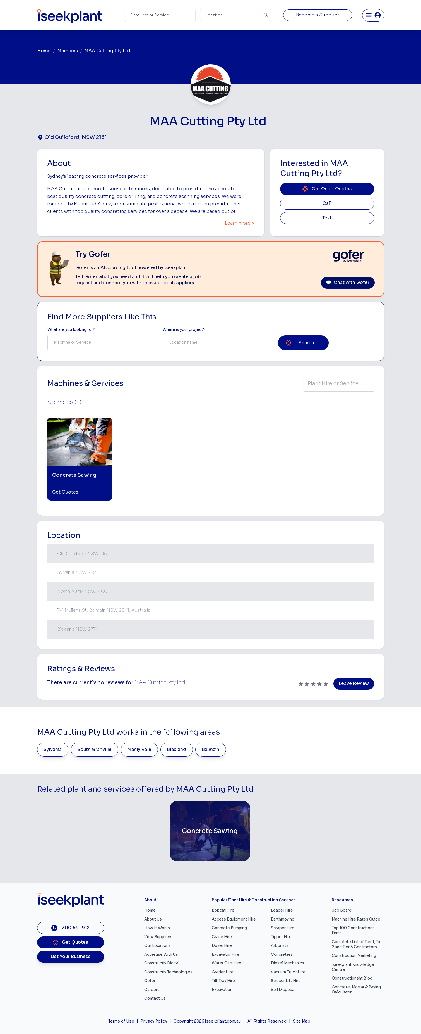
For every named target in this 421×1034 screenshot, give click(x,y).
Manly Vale (139, 749)
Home (44, 51)
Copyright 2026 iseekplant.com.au (207, 1021)
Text (327, 218)
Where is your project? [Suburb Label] (184, 329)
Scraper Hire (282, 928)
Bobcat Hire (223, 910)
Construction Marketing (354, 955)
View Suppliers (158, 937)
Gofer (149, 980)
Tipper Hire (281, 937)
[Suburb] (235, 15)
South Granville (94, 749)
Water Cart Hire (226, 963)
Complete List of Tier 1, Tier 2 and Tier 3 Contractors (357, 944)
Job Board (342, 910)
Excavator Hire (225, 954)
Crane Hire (222, 937)
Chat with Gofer (347, 282)
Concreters (282, 954)
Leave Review (354, 683)
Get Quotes (65, 492)
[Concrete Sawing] (210, 831)
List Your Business (70, 956)
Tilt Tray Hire (223, 980)
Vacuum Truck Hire (288, 972)
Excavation (222, 989)
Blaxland (176, 749)
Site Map (301, 1021)
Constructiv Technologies (168, 972)
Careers (152, 989)
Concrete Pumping (229, 928)
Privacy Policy (154, 1021)
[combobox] (103, 342)
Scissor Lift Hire (286, 980)
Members (67, 51)
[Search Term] (160, 15)
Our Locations (157, 945)
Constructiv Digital (161, 963)
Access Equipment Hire (234, 919)
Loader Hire (282, 910)
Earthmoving (282, 919)
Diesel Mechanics (287, 963)
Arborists (279, 945)
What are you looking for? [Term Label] (71, 329)
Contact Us (155, 998)
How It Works (157, 928)
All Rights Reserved (267, 1021)
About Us (153, 919)
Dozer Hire (222, 945)
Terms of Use (121, 1021)
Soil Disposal (283, 989)
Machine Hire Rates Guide (356, 919)
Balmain (210, 749)
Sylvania (53, 749)
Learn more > (239, 223)
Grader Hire (223, 972)
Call (327, 203)
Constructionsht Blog (352, 978)
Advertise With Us (161, 954)
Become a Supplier (317, 15)
